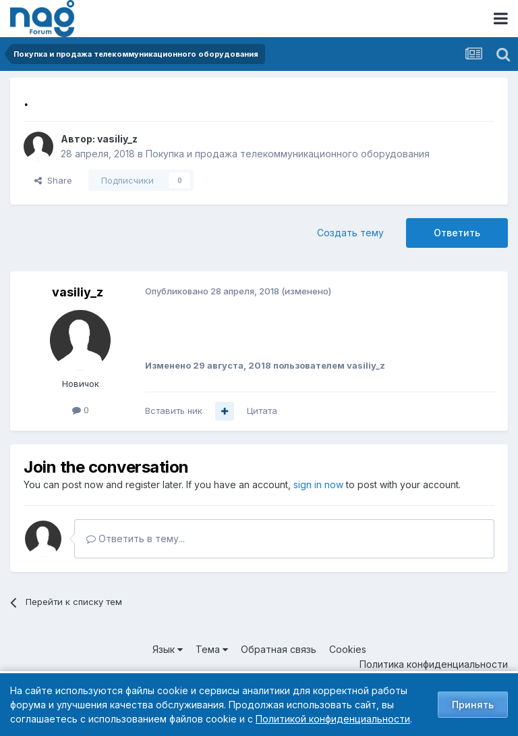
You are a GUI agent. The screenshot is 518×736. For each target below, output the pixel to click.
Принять (473, 704)
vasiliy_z (117, 138)
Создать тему (350, 232)
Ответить (457, 232)
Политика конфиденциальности (433, 664)
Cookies (347, 649)
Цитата (262, 410)
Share (53, 180)
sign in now (318, 484)
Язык (167, 649)
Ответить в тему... (135, 538)
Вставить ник (173, 410)
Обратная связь (278, 649)
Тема (212, 649)
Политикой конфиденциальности (333, 719)
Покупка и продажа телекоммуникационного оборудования (288, 153)
